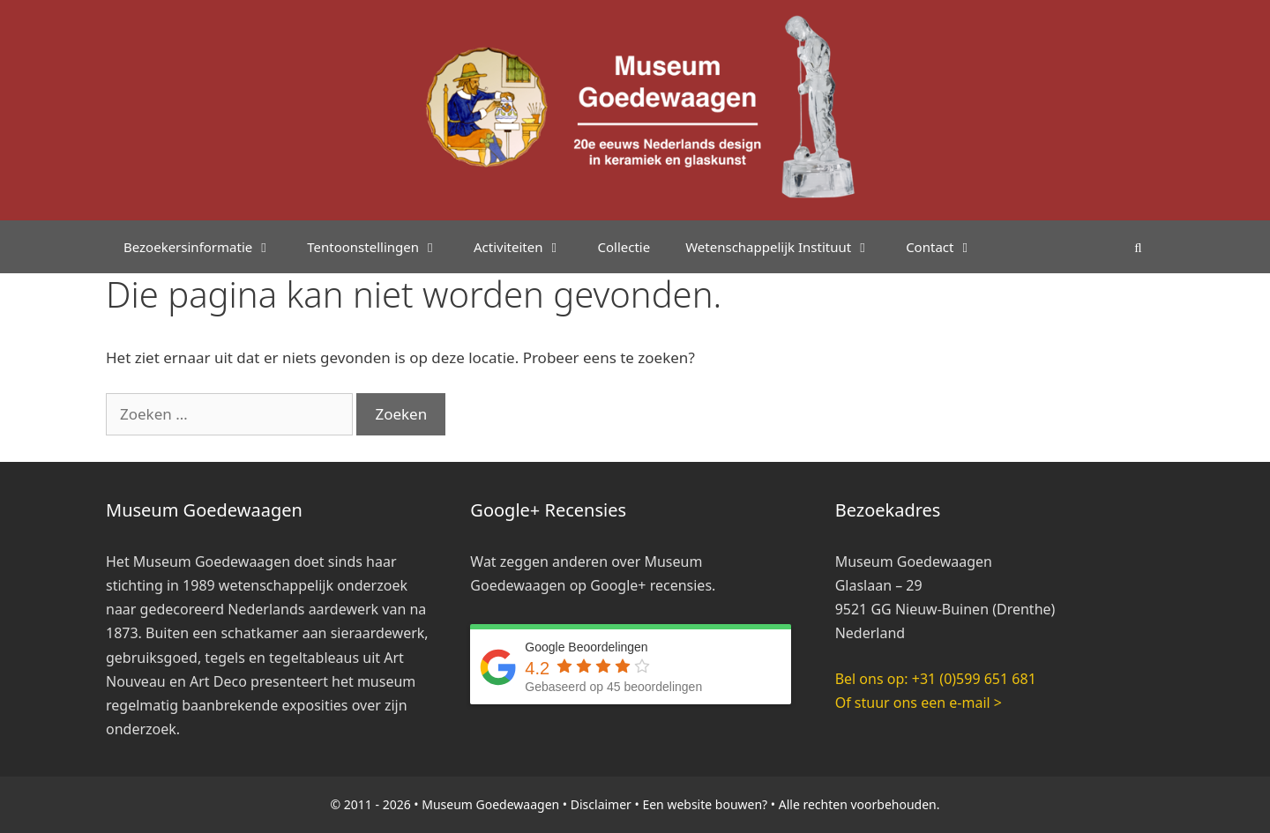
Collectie (623, 247)
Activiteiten (526, 246)
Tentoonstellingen (381, 246)
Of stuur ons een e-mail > (918, 702)
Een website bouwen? (704, 804)
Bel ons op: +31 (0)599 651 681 (935, 678)
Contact (948, 246)
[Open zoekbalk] (1138, 246)
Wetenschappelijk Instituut (786, 246)
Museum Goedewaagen (490, 804)
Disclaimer (601, 804)
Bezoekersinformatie (206, 246)
